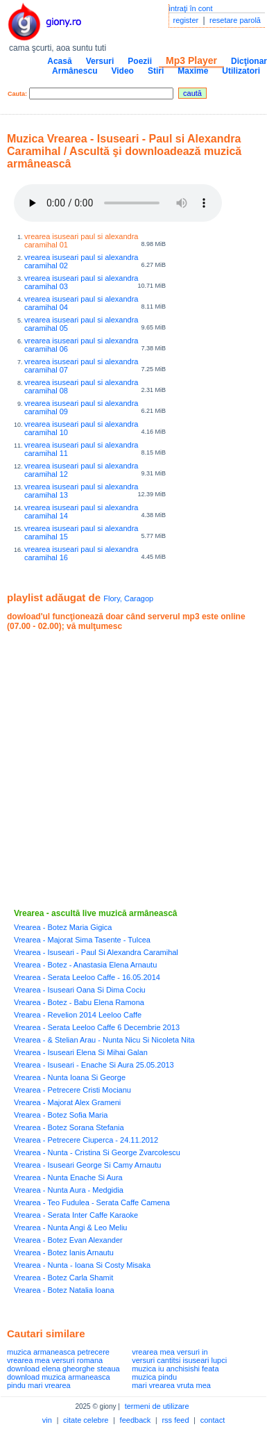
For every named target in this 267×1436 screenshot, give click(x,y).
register (186, 20)
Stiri (156, 71)
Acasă (59, 61)
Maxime (193, 71)
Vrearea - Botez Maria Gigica (63, 927)
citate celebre (85, 1420)
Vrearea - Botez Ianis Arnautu (64, 1252)
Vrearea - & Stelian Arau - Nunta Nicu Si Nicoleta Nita (104, 1040)
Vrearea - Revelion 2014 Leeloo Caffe (77, 1015)
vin (47, 1420)
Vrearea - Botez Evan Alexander (68, 1240)
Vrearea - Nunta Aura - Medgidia (68, 1190)
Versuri (100, 61)
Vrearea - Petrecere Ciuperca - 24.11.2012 (86, 1140)
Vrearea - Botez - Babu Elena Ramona (79, 1002)
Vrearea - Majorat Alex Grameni (67, 1102)
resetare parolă (235, 20)
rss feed (175, 1420)
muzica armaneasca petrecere (58, 1352)
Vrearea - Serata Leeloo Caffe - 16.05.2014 (87, 977)
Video (122, 71)
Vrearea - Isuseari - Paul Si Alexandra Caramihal (96, 952)
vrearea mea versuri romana (55, 1360)
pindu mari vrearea (39, 1385)
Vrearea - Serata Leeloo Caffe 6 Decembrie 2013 (97, 1027)
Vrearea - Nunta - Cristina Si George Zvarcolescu (97, 1152)
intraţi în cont (191, 8)
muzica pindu (154, 1377)
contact (212, 1420)
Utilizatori (241, 71)
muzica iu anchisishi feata (175, 1368)
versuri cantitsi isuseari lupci (179, 1360)
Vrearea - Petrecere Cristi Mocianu (72, 1090)
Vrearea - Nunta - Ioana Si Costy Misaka (82, 1265)
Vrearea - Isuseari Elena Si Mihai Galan (81, 1052)
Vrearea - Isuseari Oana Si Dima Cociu (80, 990)
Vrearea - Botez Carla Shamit (63, 1277)
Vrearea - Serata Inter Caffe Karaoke (76, 1215)
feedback (135, 1420)
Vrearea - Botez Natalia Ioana (64, 1290)
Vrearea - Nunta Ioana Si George (70, 1077)
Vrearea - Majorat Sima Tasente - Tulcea (82, 940)
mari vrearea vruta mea (171, 1385)
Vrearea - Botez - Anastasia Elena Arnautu (85, 965)
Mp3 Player (191, 60)
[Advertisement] (130, 769)
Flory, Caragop (128, 598)
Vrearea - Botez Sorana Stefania (69, 1127)
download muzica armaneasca (58, 1377)
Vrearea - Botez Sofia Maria (60, 1115)
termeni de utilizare (157, 1406)
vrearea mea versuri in (169, 1352)
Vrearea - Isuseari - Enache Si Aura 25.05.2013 (94, 1065)
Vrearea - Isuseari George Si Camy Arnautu (87, 1165)
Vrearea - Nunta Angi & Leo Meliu (70, 1227)
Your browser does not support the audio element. (118, 203)
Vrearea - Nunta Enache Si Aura (68, 1177)
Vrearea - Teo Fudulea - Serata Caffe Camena (92, 1202)
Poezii (140, 61)
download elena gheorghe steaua (63, 1368)
